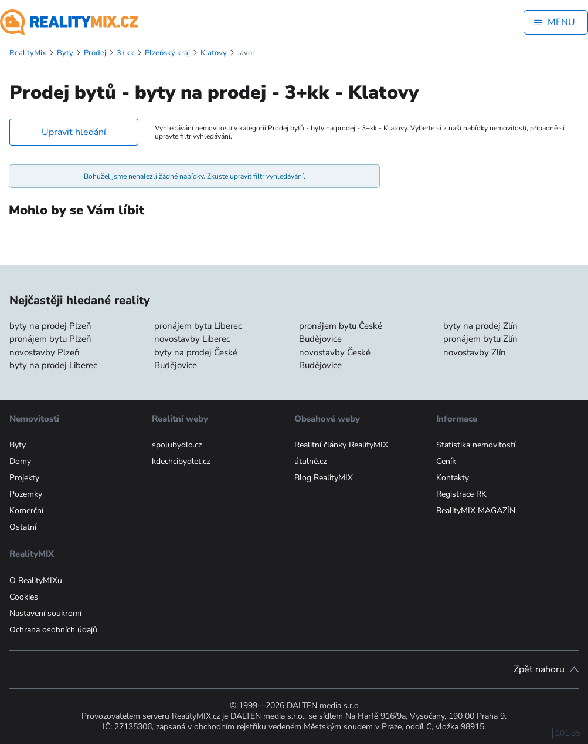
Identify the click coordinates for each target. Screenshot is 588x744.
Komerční (26, 510)
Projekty (24, 477)
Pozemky (25, 494)
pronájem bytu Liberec (198, 326)
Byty (17, 444)
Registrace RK (461, 494)
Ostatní (22, 527)
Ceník (446, 461)
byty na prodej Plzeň (50, 326)
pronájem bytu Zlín (480, 339)
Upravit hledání (74, 132)
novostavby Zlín (474, 352)
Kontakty (452, 477)
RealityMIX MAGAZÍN (475, 510)
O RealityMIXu (35, 580)
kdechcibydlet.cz (181, 461)
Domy (20, 461)
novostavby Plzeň (44, 352)
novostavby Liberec (192, 339)
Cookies (23, 596)
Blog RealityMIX (323, 477)
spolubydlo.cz (177, 444)
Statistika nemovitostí (475, 444)
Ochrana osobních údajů (53, 629)
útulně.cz (310, 461)
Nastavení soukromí (45, 613)
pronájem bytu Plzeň (50, 339)
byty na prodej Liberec (53, 365)
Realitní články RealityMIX (341, 444)
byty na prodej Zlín (480, 326)
